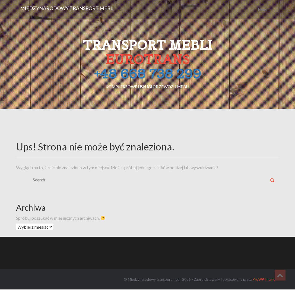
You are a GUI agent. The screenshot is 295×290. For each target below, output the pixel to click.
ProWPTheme (264, 279)
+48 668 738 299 (147, 73)
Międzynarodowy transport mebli (67, 8)
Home (263, 9)
